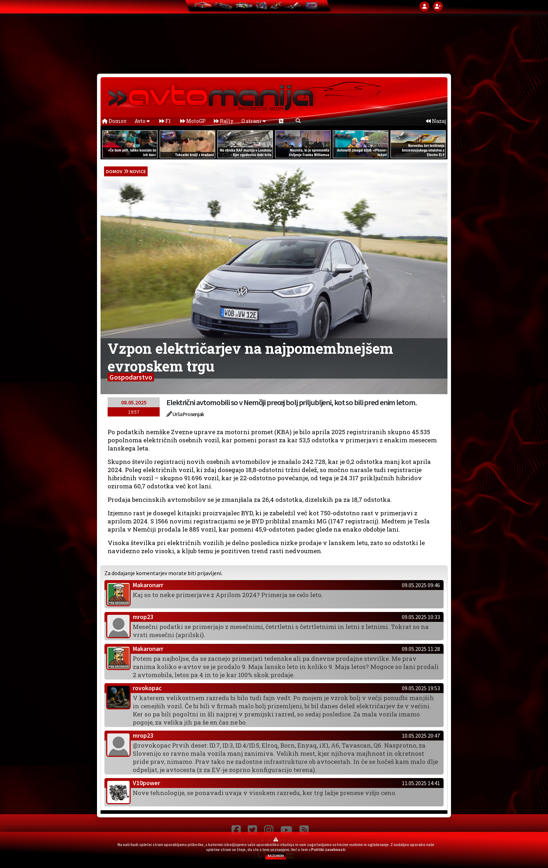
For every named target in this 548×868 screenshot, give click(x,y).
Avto (142, 121)
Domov (114, 121)
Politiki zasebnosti (328, 849)
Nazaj (436, 121)
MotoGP (193, 121)
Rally (223, 121)
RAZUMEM (276, 855)
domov (114, 171)
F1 (165, 121)
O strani (253, 121)
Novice (138, 171)
